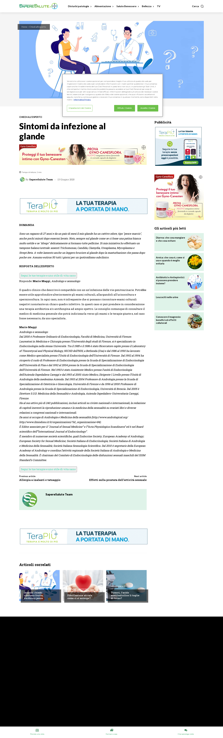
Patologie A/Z (118, 586)
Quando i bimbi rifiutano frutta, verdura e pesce (33, 595)
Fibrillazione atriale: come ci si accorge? (80, 597)
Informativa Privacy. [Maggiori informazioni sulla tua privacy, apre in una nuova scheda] (82, 100)
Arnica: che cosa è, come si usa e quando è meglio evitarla (170, 260)
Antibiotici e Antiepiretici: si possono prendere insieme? (170, 280)
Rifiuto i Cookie (124, 108)
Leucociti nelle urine (167, 297)
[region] (112, 95)
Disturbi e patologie (78, 589)
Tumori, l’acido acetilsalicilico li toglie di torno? (125, 595)
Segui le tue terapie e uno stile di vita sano (48, 275)
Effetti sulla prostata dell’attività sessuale (118, 480)
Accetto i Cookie (147, 108)
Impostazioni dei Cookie (80, 108)
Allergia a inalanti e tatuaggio (39, 480)
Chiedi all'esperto (37, 26)
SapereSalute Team (41, 179)
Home (24, 26)
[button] (198, 6)
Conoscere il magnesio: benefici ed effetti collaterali (168, 319)
